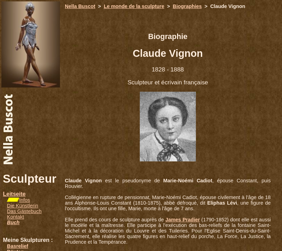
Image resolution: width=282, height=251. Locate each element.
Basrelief (17, 246)
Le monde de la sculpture (134, 6)
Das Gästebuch (24, 211)
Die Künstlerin (22, 205)
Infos (24, 200)
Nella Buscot (80, 6)
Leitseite (14, 194)
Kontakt (15, 217)
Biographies (187, 6)
